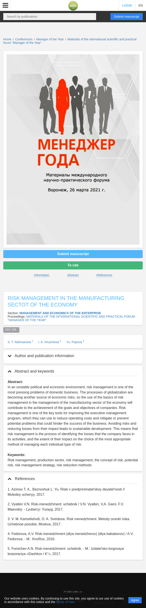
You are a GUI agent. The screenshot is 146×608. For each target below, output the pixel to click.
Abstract (72, 275)
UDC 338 (11, 329)
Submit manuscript (126, 16)
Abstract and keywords (31, 371)
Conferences (23, 39)
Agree (135, 600)
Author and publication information (41, 356)
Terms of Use (65, 602)
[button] (5, 5)
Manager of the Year (50, 39)
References (104, 275)
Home (7, 39)
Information (41, 275)
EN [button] (141, 5)
